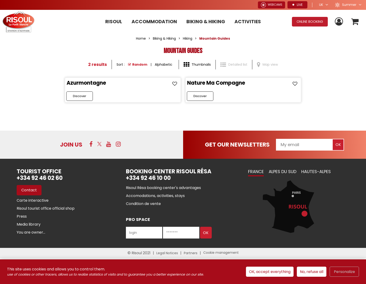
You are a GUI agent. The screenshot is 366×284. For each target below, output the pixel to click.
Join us (71, 144)
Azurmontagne (86, 83)
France (256, 171)
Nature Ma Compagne (216, 83)
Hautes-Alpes (316, 171)
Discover (79, 96)
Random (139, 64)
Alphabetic (163, 64)
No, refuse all (311, 271)
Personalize (344, 271)
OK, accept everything (270, 271)
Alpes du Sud (282, 171)
